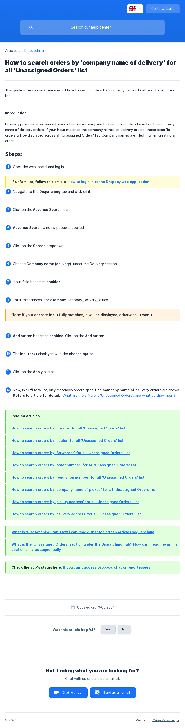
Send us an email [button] (116, 692)
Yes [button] (108, 629)
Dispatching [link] (34, 50)
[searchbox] (92, 27)
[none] (135, 8)
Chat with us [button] (71, 692)
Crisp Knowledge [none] (165, 720)
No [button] (124, 629)
